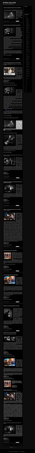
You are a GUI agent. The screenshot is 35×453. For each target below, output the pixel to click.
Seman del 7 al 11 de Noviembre (28, 69)
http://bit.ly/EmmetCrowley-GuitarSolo (7, 151)
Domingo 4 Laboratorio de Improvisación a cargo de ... (28, 71)
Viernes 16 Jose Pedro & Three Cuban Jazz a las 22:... (28, 47)
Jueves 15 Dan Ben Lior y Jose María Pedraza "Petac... (28, 50)
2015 (26, 88)
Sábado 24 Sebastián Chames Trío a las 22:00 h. (12, 209)
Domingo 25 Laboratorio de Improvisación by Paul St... (27, 27)
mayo (26, 81)
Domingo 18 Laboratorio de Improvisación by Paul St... (27, 41)
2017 (26, 86)
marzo (26, 83)
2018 (26, 16)
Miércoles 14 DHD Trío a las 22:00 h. (28, 52)
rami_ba (19, 451)
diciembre (27, 17)
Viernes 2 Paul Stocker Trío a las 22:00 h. (27, 76)
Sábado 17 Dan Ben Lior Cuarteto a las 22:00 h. (27, 44)
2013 (26, 90)
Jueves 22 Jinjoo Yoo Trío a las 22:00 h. (11, 274)
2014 (26, 89)
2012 (26, 91)
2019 (26, 15)
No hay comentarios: (13, 205)
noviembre (27, 18)
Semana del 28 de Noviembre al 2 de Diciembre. (12, 62)
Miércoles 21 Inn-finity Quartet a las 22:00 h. (12, 305)
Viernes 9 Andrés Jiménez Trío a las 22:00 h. (28, 62)
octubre (27, 77)
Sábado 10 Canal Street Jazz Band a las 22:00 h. (28, 59)
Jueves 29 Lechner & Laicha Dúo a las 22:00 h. (12, 25)
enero (26, 85)
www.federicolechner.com (7, 49)
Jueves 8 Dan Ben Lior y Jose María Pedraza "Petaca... (28, 64)
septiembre (27, 78)
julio (26, 79)
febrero (27, 84)
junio (26, 80)
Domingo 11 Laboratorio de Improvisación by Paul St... (27, 57)
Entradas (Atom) (14, 447)
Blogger (25, 451)
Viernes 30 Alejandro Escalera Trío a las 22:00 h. (12, 7)
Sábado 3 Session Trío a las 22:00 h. (28, 74)
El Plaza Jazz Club (9, 2)
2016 (26, 87)
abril (26, 82)
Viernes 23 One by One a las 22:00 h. (10, 250)
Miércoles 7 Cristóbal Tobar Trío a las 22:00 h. (28, 67)
